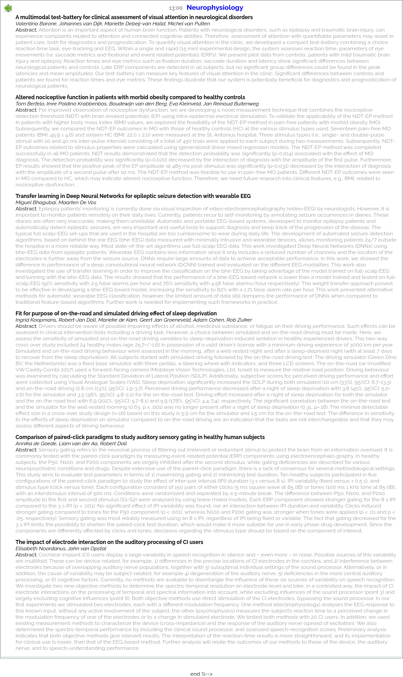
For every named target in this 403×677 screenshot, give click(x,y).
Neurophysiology (215, 7)
